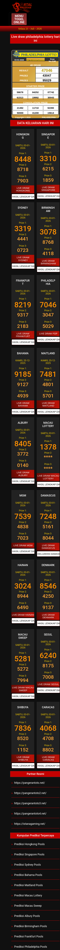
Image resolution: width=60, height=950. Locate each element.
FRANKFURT (23, 282)
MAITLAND (48, 353)
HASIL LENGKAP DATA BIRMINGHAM (48, 269)
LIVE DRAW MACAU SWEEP (23, 688)
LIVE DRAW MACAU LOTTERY (48, 477)
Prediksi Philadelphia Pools (30, 946)
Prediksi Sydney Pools (27, 864)
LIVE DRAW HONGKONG (23, 189)
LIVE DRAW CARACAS (48, 758)
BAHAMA (23, 353)
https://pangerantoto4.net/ (30, 813)
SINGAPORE (48, 136)
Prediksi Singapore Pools (29, 854)
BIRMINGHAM (48, 209)
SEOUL (48, 634)
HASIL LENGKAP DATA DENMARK (48, 623)
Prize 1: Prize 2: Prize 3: (22, 164)
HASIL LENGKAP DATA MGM (22, 551)
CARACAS (48, 707)
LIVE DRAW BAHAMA (23, 404)
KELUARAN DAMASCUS (48, 554)
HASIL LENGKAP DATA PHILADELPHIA (48, 339)
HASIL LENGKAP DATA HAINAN (22, 620)
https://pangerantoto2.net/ (30, 793)
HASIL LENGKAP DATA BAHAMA (22, 411)
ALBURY (23, 422)
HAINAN (23, 565)
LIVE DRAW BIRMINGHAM (48, 262)
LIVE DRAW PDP (48, 333)
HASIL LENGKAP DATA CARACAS (48, 765)
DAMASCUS (48, 495)
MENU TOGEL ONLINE (19, 19)
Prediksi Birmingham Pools (30, 926)
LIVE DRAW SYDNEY (23, 258)
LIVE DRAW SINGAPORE (48, 188)
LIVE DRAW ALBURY (23, 473)
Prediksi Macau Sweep (28, 905)
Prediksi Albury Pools (27, 916)
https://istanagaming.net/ (29, 823)
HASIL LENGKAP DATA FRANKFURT (22, 342)
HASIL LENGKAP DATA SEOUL (48, 690)
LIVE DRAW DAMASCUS (48, 546)
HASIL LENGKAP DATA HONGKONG (22, 196)
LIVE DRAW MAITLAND (48, 404)
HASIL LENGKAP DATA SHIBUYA (22, 765)
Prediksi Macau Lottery (28, 895)
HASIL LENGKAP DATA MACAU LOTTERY (48, 484)
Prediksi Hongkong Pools (29, 844)
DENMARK (48, 565)
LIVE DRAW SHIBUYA (23, 758)
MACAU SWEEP (23, 636)
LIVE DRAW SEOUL (48, 684)
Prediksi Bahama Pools (28, 875)
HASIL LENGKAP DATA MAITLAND (48, 411)
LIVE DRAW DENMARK (48, 616)
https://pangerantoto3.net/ (30, 803)
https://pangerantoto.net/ (29, 782)
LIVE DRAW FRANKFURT (23, 334)
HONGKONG (22, 136)
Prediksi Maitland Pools (28, 885)
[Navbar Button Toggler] (19, 19)
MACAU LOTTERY (48, 424)
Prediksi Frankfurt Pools (28, 936)
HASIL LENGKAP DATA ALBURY (22, 481)
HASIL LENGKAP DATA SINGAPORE (48, 196)
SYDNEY (23, 207)
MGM (23, 495)
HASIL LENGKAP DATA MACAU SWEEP (22, 696)
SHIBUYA (22, 707)
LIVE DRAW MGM (23, 545)
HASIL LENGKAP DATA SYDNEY (22, 266)
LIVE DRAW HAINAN (23, 614)
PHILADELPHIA (48, 282)
